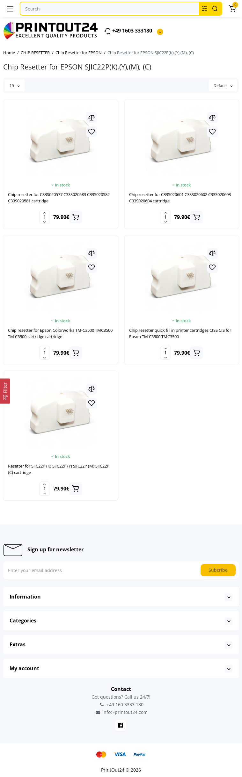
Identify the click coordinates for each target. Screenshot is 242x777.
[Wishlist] (91, 131)
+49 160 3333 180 (121, 704)
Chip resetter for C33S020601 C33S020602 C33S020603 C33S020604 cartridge (180, 198)
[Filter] (5, 391)
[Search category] (204, 9)
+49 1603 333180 (128, 31)
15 (15, 85)
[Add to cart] (75, 217)
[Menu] (10, 8)
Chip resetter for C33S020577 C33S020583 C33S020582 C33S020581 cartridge (59, 198)
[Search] (215, 9)
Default (223, 85)
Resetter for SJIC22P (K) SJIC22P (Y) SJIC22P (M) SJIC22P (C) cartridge (58, 469)
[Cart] (232, 8)
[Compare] (91, 117)
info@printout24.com (121, 712)
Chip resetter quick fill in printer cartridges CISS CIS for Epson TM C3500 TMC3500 (180, 333)
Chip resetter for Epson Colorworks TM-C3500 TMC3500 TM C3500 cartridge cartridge (60, 333)
